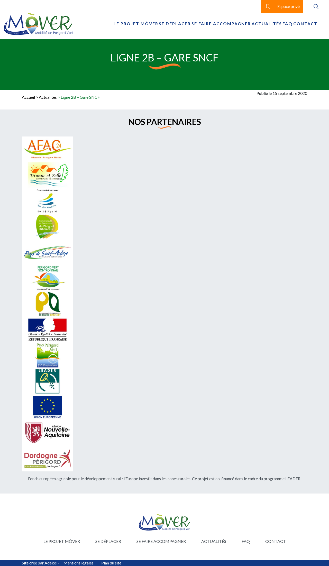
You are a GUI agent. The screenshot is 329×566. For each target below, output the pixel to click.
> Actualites (46, 97)
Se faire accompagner (221, 23)
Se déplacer (175, 23)
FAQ (287, 23)
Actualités (267, 23)
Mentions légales (78, 562)
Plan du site (111, 562)
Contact (305, 23)
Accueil (28, 97)
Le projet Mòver (136, 23)
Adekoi (50, 562)
